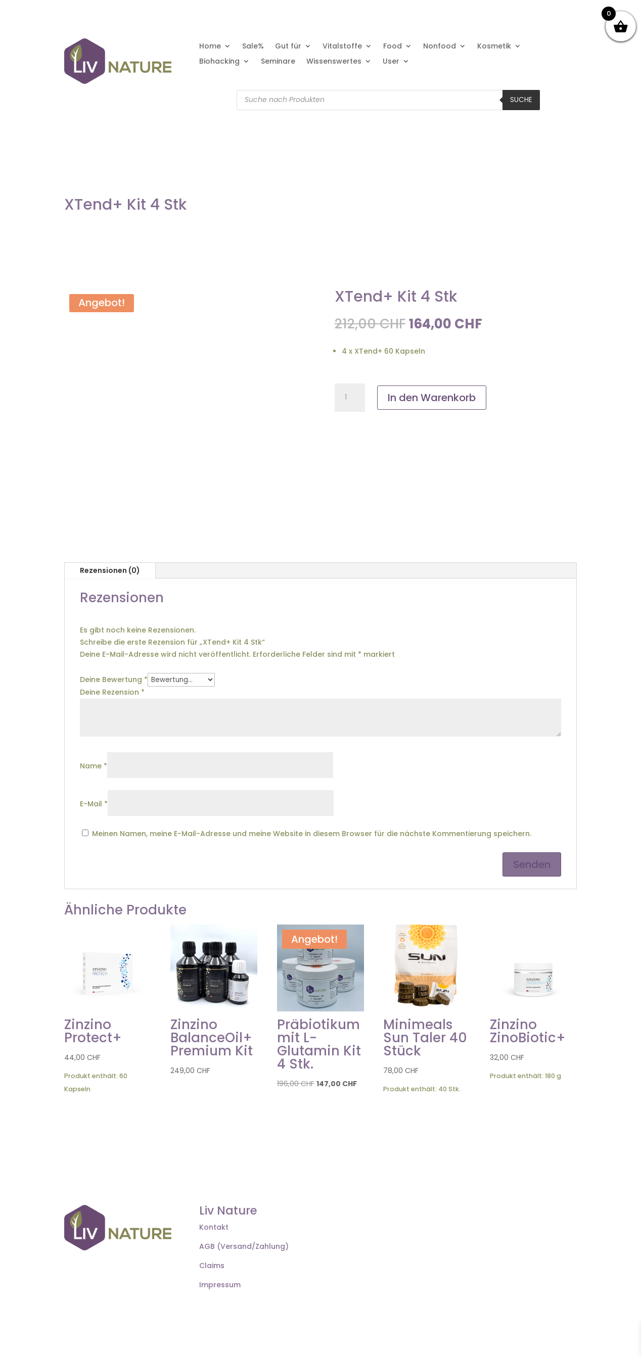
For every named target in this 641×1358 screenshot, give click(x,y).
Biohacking (219, 62)
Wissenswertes (333, 62)
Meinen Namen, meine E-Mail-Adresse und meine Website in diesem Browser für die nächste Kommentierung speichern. (311, 834)
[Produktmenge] (350, 397)
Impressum (220, 1285)
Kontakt (213, 1227)
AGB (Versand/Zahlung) (244, 1246)
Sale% (253, 46)
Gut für (288, 46)
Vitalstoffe (342, 46)
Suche (521, 100)
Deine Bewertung (114, 679)
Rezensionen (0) (110, 570)
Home (210, 46)
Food (392, 46)
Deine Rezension (112, 692)
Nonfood (439, 46)
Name (93, 766)
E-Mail (94, 804)
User (391, 62)
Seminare (278, 62)
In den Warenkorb (432, 398)
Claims (211, 1265)
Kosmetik (494, 46)
